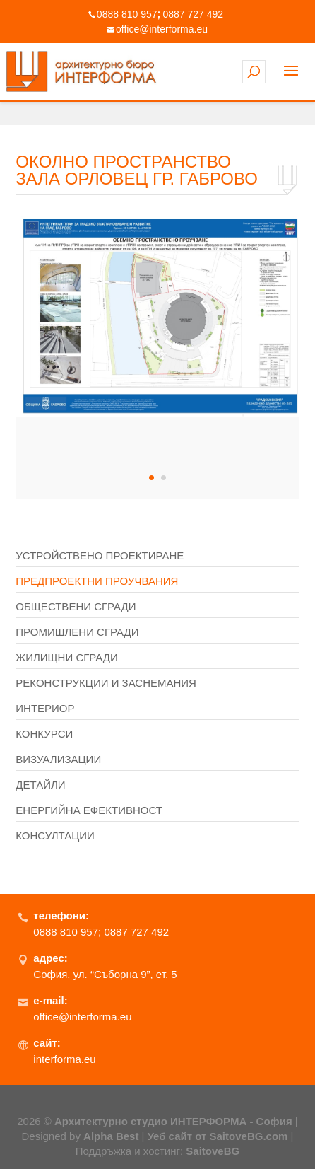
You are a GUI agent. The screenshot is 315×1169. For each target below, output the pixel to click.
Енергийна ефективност (89, 810)
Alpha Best (110, 1136)
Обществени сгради (76, 606)
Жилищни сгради (67, 657)
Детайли (40, 785)
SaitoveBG (212, 1151)
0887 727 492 (193, 14)
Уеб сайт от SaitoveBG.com (218, 1136)
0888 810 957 (127, 14)
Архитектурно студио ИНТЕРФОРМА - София (173, 1121)
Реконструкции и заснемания (106, 683)
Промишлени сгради (77, 632)
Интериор (45, 708)
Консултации (55, 836)
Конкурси (44, 734)
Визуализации (58, 759)
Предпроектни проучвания (97, 581)
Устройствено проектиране (100, 555)
